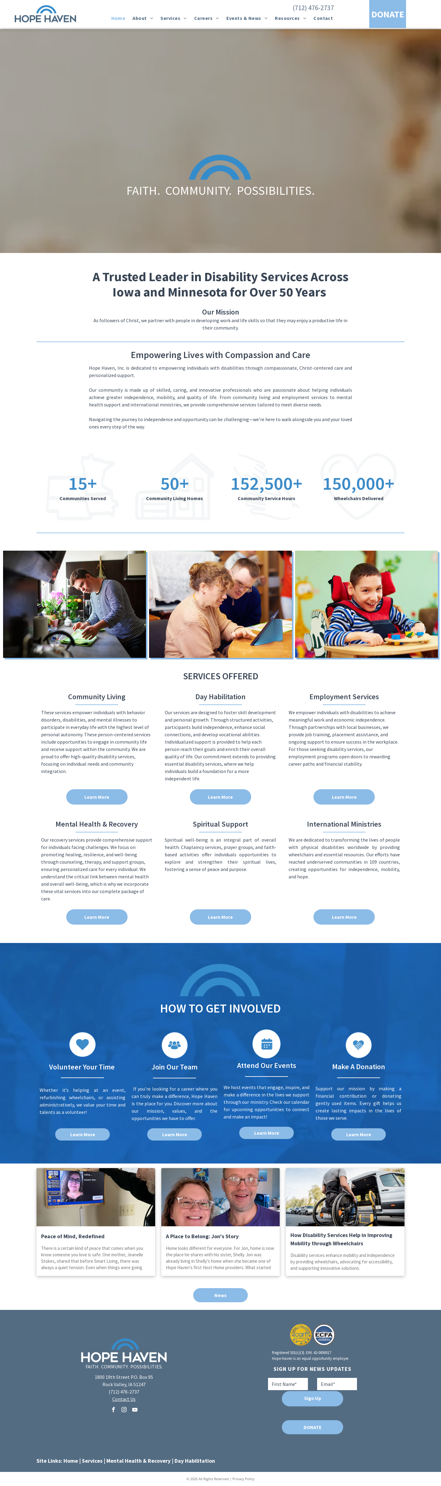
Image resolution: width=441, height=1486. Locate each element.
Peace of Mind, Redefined (73, 1236)
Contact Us (124, 1399)
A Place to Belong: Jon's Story (202, 1236)
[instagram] (124, 1410)
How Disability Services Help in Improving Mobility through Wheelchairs (341, 1239)
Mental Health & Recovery (138, 1460)
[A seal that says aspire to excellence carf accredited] (301, 1335)
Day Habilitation (194, 1460)
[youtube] (135, 1410)
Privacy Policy (243, 1479)
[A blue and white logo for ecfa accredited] (324, 1335)
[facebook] (113, 1410)
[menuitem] (118, 18)
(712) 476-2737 (313, 7)
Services (92, 1460)
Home (70, 1460)
